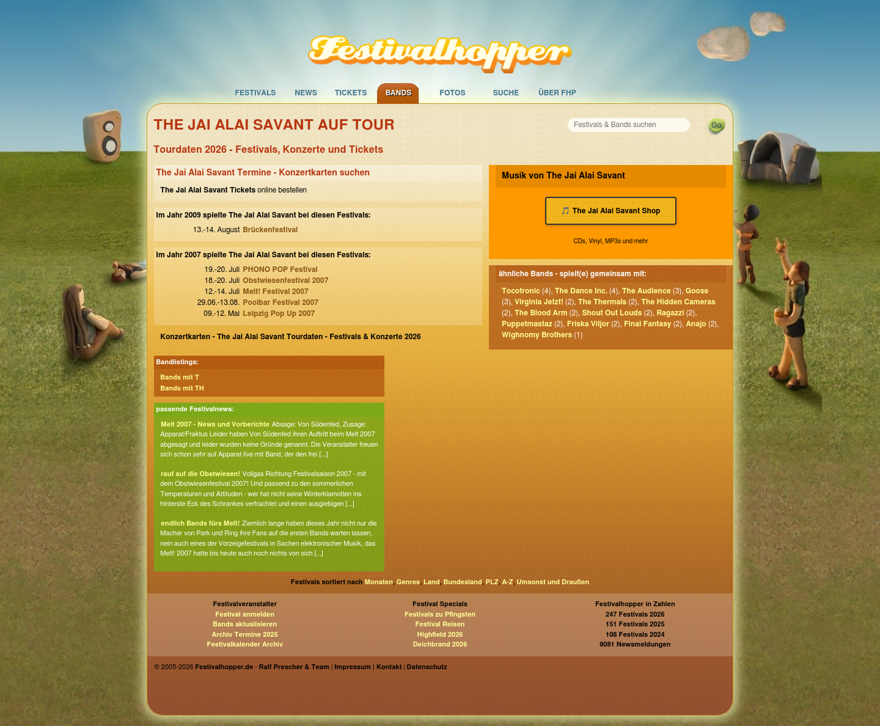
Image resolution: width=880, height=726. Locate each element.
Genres (408, 582)
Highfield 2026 (440, 634)
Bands (399, 93)
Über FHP (557, 93)
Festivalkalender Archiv (244, 644)
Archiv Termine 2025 (245, 634)
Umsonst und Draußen (552, 582)
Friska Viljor (588, 324)
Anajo (696, 324)
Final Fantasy (648, 324)
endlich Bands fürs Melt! (200, 523)
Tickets (351, 93)
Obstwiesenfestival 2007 (285, 280)
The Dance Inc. (581, 291)
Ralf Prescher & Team (294, 667)
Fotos (452, 93)
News (306, 93)
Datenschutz (427, 667)
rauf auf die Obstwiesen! (200, 474)
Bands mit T (179, 377)
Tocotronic (521, 291)
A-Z (507, 582)
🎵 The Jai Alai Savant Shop (610, 211)
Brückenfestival (270, 229)
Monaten (379, 582)
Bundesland (462, 582)
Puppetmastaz (527, 324)
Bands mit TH (182, 388)
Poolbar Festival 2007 (280, 302)
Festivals (255, 93)
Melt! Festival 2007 (275, 291)
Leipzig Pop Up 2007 (279, 313)
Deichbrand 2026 (440, 644)
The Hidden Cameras (678, 302)
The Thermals (602, 302)
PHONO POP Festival (280, 269)
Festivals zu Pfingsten (440, 614)
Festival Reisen (439, 624)
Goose (697, 291)
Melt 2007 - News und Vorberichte (215, 424)
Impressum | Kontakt (368, 667)
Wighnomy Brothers (537, 335)
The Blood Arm (541, 313)
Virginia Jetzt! (539, 302)
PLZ (492, 582)
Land (432, 582)
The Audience (646, 291)
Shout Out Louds (612, 313)
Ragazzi (670, 313)
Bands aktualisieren (245, 624)
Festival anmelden (244, 614)
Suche (506, 93)
